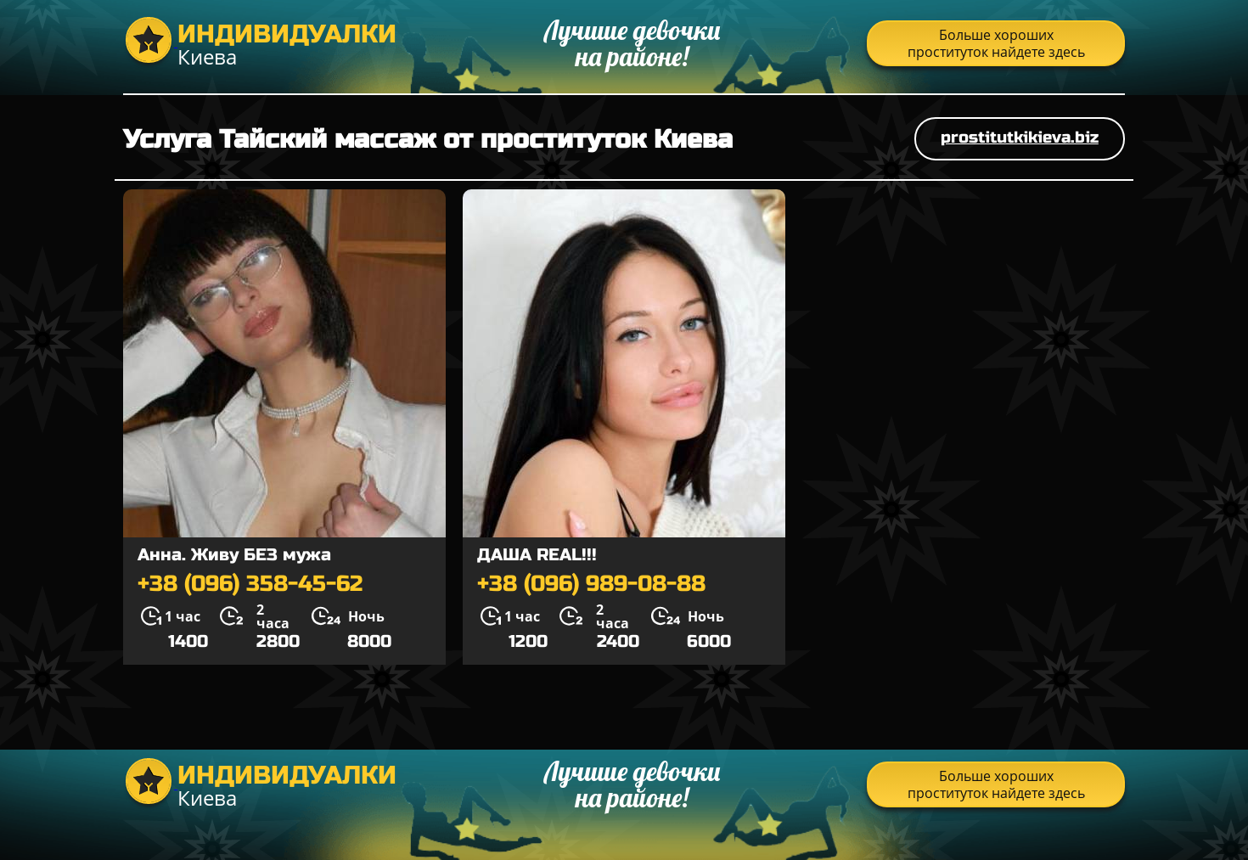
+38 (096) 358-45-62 (250, 584)
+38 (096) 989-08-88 (591, 584)
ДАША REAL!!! (537, 554)
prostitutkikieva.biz (1019, 137)
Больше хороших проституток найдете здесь (996, 43)
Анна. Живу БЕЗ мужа (234, 554)
